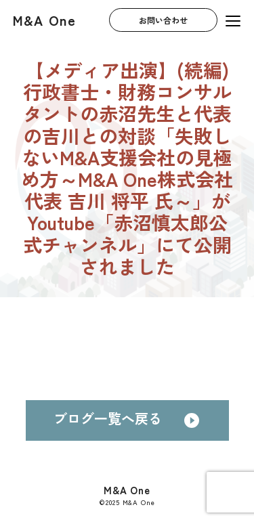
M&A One (44, 20)
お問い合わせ (163, 20)
